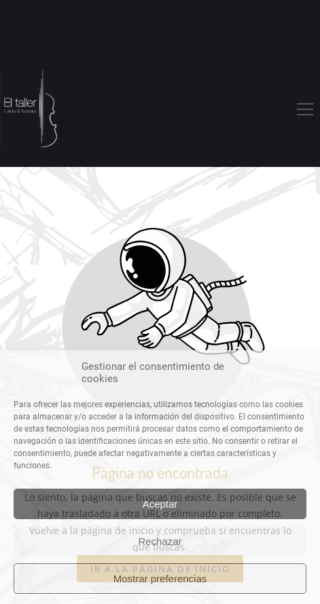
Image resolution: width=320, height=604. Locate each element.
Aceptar (160, 504)
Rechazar (159, 541)
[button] (305, 109)
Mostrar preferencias (160, 578)
